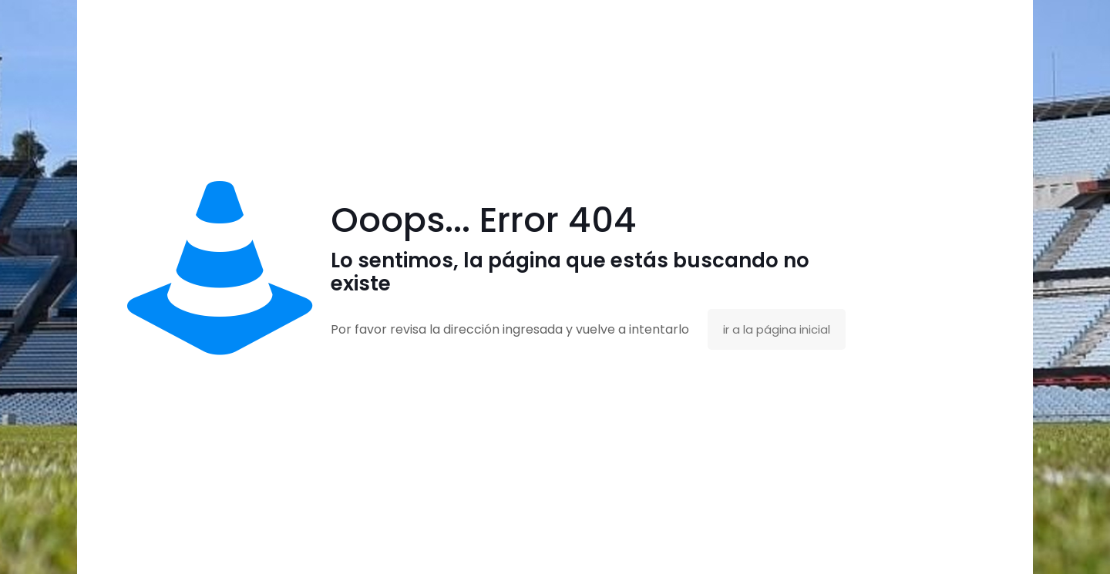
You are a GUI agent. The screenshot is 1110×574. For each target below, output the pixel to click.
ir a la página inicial (776, 329)
